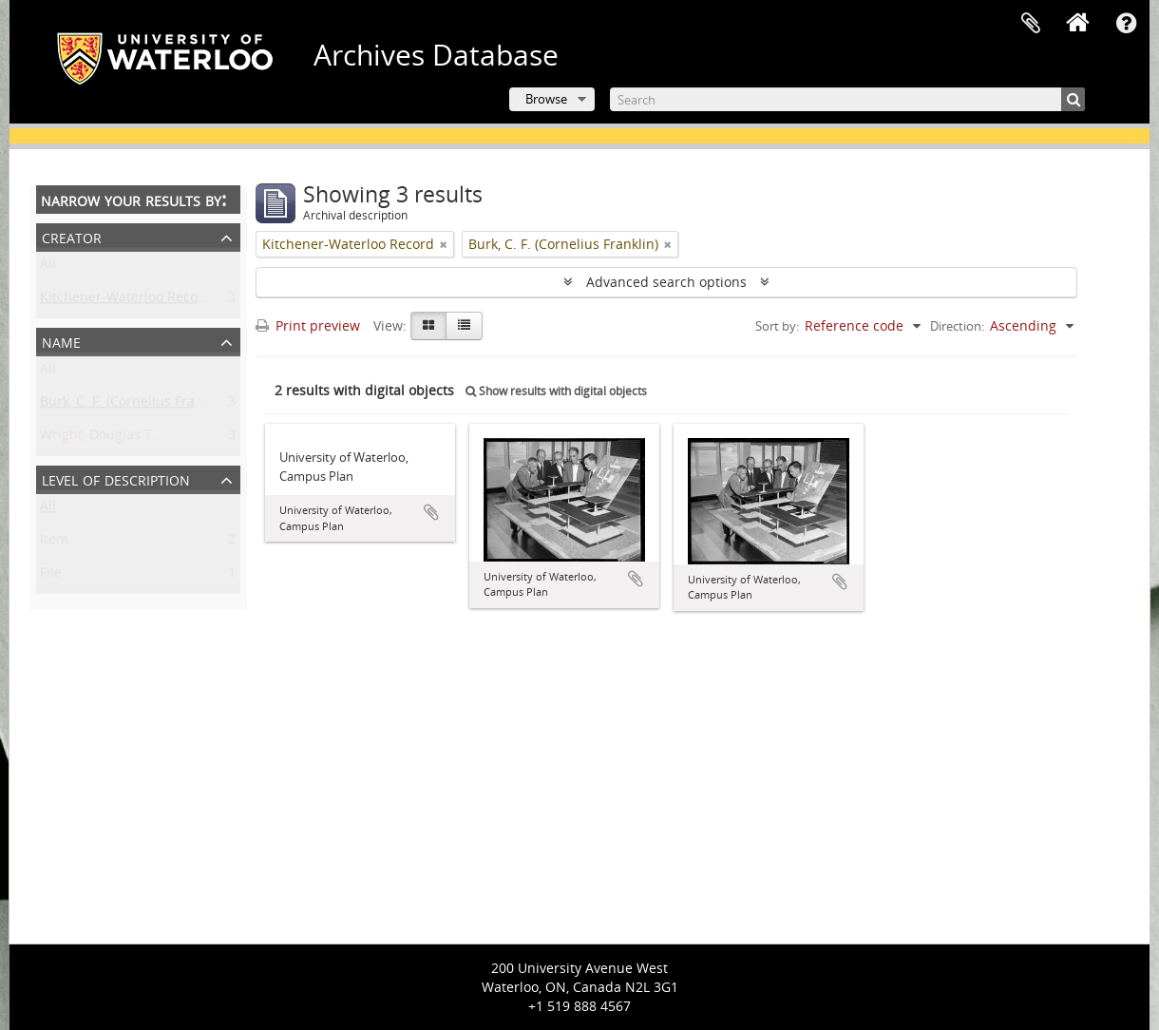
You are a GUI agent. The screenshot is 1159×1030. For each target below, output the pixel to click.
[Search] (847, 99)
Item (54, 543)
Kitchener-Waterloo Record (126, 301)
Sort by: (777, 325)
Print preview (308, 325)
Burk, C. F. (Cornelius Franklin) (135, 405)
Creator (72, 236)
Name (61, 340)
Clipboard (1030, 24)
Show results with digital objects (556, 391)
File (51, 576)
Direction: (957, 325)
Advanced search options (666, 282)
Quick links (1126, 24)
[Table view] (464, 326)
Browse (546, 98)
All (48, 267)
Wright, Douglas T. (98, 438)
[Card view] (428, 326)
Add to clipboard (431, 512)
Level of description (116, 478)
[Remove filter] (443, 244)
